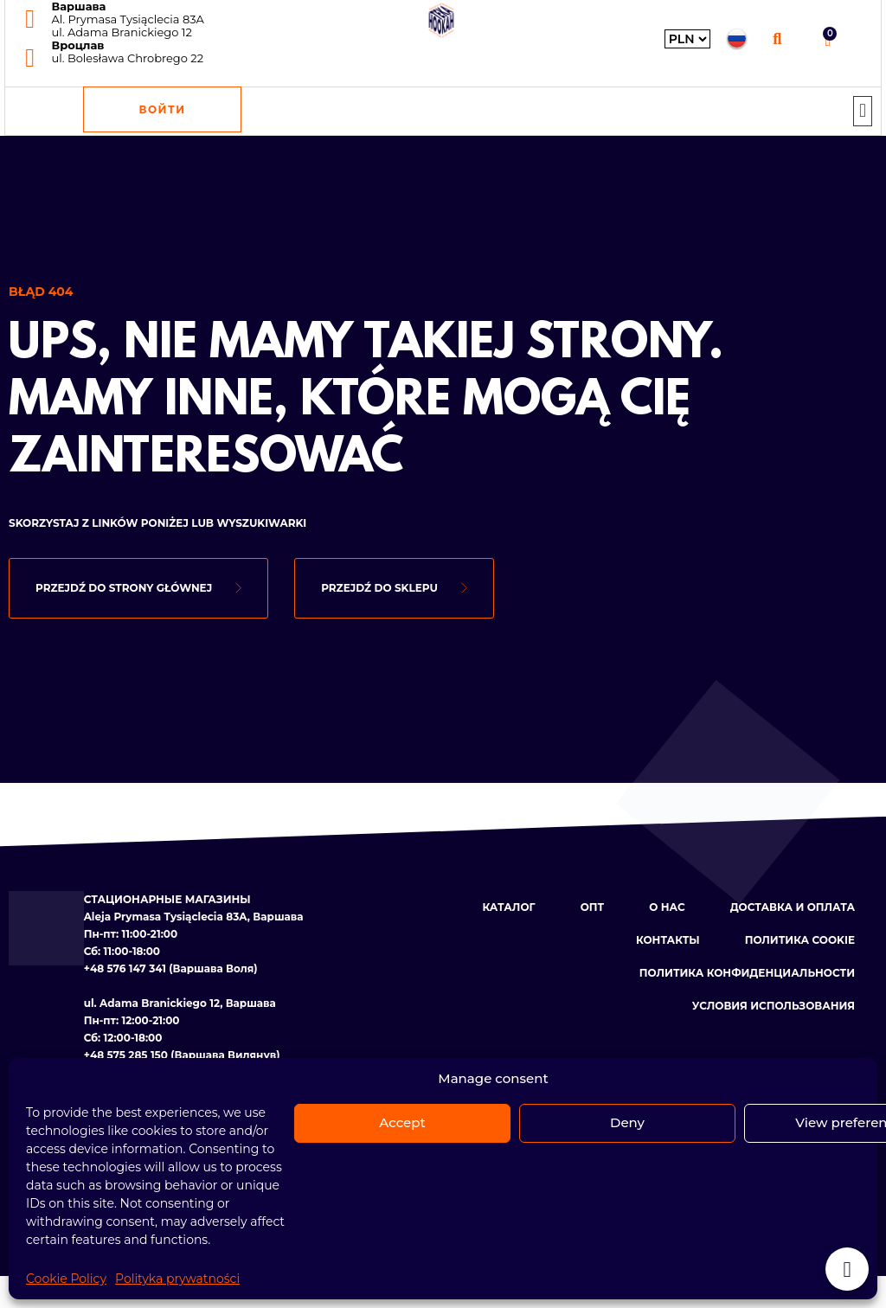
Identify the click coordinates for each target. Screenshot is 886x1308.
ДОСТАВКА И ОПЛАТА (792, 907)
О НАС (666, 907)
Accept (402, 1122)
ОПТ (593, 907)
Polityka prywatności (177, 1278)
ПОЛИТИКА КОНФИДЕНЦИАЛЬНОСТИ (747, 972)
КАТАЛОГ (508, 907)
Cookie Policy (66, 1278)
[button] (777, 38)
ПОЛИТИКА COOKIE (800, 939)
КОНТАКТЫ (668, 939)
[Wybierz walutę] (687, 38)
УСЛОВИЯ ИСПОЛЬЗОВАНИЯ (773, 1005)
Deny (627, 1122)
